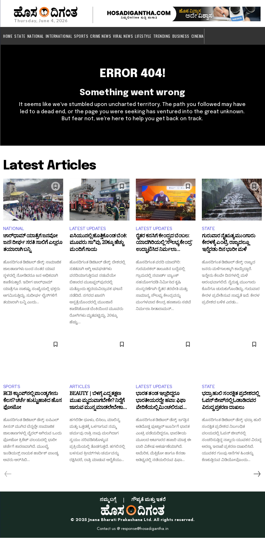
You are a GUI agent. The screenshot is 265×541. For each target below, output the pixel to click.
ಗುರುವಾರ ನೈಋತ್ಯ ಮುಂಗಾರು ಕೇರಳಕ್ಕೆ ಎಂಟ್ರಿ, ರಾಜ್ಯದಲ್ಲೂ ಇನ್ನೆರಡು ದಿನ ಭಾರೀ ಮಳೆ (228, 247)
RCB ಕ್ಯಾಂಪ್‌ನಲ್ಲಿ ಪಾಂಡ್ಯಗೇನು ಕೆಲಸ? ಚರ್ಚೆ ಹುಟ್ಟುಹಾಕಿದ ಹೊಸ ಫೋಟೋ (32, 405)
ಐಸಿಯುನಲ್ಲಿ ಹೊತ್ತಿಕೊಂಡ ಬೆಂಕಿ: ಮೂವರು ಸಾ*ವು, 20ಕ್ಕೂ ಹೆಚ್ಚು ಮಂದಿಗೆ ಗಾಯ (98, 247)
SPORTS (11, 389)
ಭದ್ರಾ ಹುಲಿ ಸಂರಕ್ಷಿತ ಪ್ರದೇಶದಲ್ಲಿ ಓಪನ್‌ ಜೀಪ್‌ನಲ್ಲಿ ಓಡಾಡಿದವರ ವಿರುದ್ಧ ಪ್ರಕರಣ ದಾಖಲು (230, 405)
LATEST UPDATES (88, 231)
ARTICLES (80, 389)
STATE (208, 231)
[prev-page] (8, 477)
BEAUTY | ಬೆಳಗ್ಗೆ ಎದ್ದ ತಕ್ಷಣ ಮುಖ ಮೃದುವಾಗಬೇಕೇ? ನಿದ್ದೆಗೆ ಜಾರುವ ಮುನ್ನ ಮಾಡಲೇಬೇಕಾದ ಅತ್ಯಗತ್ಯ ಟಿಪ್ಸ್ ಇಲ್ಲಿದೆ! (98, 405)
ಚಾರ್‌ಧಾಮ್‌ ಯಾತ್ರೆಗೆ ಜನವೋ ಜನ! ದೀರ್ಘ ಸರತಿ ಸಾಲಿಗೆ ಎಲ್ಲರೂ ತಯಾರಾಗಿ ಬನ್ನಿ (32, 247)
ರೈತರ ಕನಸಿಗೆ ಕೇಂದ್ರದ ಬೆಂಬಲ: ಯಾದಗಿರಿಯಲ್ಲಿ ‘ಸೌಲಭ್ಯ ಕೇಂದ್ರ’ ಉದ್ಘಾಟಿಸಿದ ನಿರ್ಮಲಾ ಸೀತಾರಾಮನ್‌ (164, 247)
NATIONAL (13, 231)
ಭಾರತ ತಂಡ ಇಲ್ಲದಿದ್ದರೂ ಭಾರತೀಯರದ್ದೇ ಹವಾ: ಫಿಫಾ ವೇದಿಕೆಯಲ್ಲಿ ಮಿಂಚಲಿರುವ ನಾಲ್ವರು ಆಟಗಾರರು (160, 405)
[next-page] (257, 477)
